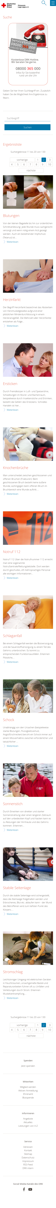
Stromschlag (13, 972)
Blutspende (28, 1097)
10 (49, 164)
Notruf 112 (11, 552)
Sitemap (28, 1153)
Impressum (28, 1161)
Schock (8, 720)
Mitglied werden (28, 1086)
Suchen (28, 127)
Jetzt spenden (28, 1065)
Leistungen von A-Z (28, 1125)
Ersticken (10, 384)
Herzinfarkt (12, 300)
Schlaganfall (12, 636)
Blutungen (11, 215)
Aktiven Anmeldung (28, 1090)
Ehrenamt (28, 1093)
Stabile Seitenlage (17, 888)
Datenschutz (28, 1157)
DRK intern (28, 1168)
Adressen (28, 1146)
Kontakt (28, 1150)
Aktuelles (28, 1122)
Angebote (28, 1118)
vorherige (22, 159)
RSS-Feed (28, 1164)
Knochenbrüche (15, 468)
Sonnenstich (13, 804)
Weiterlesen (12, 241)
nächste (31, 170)
